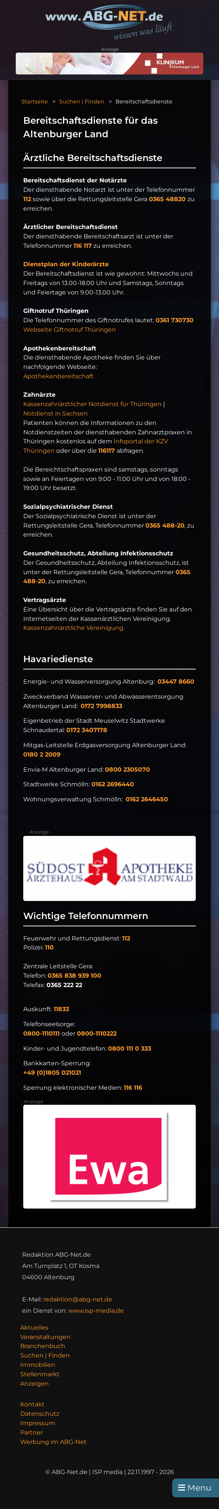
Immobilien (37, 1364)
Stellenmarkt (40, 1374)
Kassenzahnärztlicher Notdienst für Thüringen (93, 404)
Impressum (37, 1423)
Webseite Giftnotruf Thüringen (69, 329)
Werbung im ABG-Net (53, 1441)
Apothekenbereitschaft (58, 376)
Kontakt (32, 1404)
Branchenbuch (42, 1346)
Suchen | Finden (81, 101)
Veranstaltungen (45, 1337)
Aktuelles (34, 1327)
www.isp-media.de (96, 1310)
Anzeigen (34, 1383)
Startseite (34, 101)
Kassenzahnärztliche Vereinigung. (73, 627)
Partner (31, 1432)
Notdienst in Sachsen (55, 413)
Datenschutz (39, 1413)
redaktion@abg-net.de (77, 1299)
